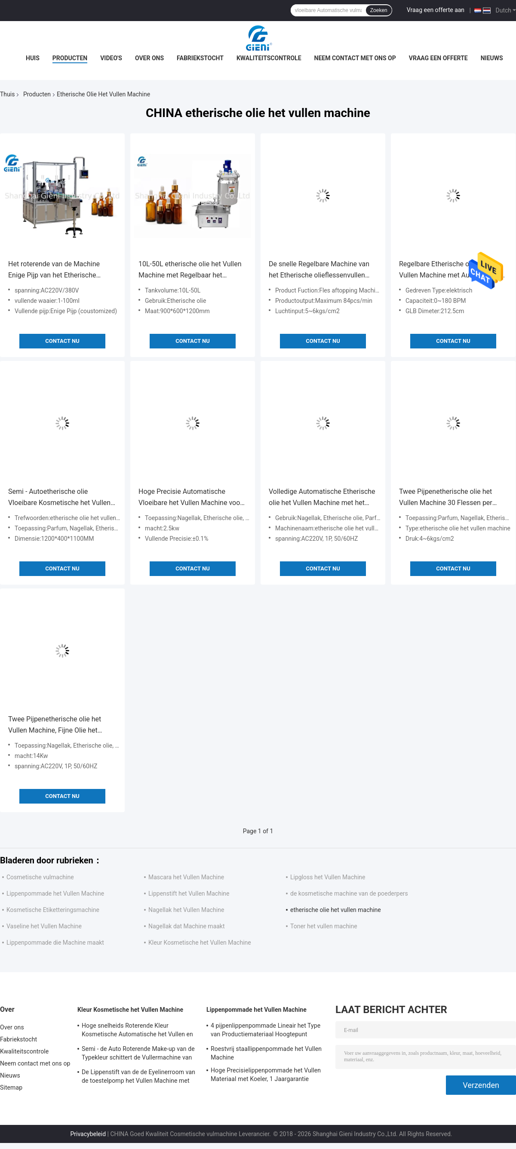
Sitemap (11, 1087)
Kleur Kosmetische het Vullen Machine (199, 942)
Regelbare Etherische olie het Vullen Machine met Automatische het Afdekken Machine (451, 270)
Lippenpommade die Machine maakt (55, 942)
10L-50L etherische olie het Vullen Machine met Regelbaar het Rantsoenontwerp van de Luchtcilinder (190, 270)
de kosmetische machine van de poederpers (349, 893)
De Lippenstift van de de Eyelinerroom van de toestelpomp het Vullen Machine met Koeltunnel (138, 1078)
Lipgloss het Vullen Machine (327, 877)
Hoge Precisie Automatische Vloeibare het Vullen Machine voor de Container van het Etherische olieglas (190, 497)
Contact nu (62, 341)
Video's (111, 58)
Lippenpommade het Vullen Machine (55, 893)
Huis (33, 58)
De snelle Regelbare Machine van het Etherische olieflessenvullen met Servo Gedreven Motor (319, 270)
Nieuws (492, 58)
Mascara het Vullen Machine (186, 877)
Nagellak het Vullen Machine (186, 909)
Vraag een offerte (438, 58)
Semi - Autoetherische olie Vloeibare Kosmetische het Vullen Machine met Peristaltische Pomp (59, 497)
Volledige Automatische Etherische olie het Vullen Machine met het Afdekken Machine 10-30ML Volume (322, 497)
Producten (69, 58)
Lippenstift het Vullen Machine (188, 893)
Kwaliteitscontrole (268, 58)
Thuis (7, 94)
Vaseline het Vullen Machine (44, 926)
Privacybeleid (88, 1134)
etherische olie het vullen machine (335, 909)
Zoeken (378, 10)
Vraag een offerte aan (435, 9)
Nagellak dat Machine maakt (186, 926)
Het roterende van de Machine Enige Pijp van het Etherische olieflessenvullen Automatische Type (56, 270)
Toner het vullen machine (323, 926)
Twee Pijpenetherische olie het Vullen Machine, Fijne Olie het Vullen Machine (54, 725)
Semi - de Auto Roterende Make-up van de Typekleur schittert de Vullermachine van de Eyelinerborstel (138, 1054)
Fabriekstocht (200, 58)
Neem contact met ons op (355, 58)
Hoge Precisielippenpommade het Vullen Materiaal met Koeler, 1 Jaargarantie (266, 1074)
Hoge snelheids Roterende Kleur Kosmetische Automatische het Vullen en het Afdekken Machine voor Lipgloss (137, 1031)
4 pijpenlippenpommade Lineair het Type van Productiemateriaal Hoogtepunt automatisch (265, 1031)
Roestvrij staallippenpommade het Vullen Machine (266, 1053)
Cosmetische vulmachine (40, 877)
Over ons (149, 58)
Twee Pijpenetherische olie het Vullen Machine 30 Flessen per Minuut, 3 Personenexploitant (445, 497)
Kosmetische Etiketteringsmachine (52, 909)
